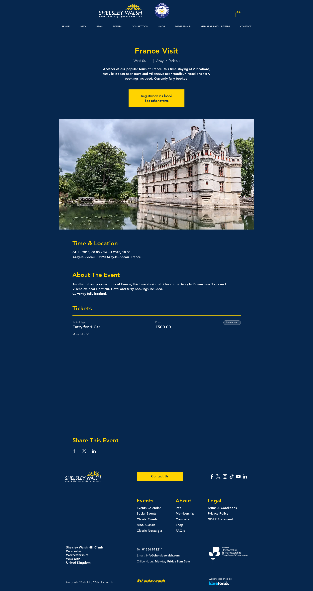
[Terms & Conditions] (226, 508)
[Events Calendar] (151, 508)
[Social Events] (151, 513)
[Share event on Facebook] (74, 451)
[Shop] (183, 525)
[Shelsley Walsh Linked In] (245, 476)
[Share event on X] (84, 451)
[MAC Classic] (151, 525)
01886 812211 (152, 549)
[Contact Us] (160, 476)
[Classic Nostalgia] (151, 531)
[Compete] (190, 519)
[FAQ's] (183, 531)
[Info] (183, 508)
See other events (156, 101)
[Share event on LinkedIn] (94, 451)
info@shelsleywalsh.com (163, 555)
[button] (238, 13)
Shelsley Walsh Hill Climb (84, 547)
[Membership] (190, 513)
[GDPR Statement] (222, 519)
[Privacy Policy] (221, 513)
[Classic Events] (151, 519)
